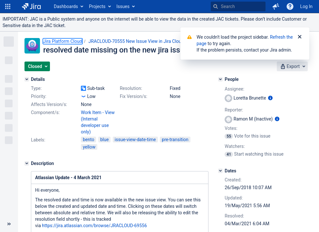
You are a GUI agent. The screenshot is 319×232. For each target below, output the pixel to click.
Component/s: (45, 112)
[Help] (290, 6)
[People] (220, 79)
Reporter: (234, 109)
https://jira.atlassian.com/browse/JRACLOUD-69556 (94, 225)
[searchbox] (238, 6)
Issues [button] (123, 6)
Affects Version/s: (49, 104)
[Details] (26, 79)
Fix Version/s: (133, 96)
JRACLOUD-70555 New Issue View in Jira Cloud (136, 41)
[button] (7, 6)
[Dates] (220, 171)
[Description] (26, 163)
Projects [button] (97, 6)
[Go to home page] (31, 6)
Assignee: (234, 89)
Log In (306, 6)
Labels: (38, 139)
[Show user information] (270, 98)
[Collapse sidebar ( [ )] (9, 224)
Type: (36, 88)
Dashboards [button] (66, 6)
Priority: (38, 96)
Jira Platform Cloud (62, 41)
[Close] (299, 37)
